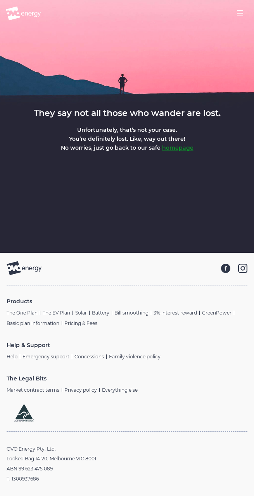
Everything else (120, 390)
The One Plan (22, 313)
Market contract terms (33, 390)
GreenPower (217, 313)
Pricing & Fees (80, 323)
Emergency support (45, 356)
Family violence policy (135, 356)
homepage (178, 147)
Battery (100, 313)
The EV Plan (56, 313)
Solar (81, 313)
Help (12, 356)
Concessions (89, 356)
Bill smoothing (131, 313)
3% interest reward (175, 313)
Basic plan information (33, 323)
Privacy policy (80, 390)
